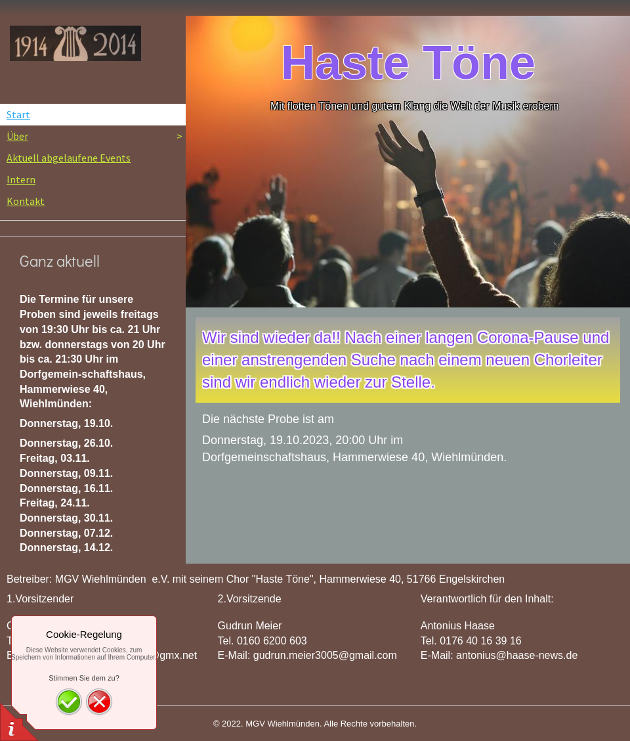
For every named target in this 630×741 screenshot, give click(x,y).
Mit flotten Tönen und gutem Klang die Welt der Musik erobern (414, 106)
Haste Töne (408, 62)
